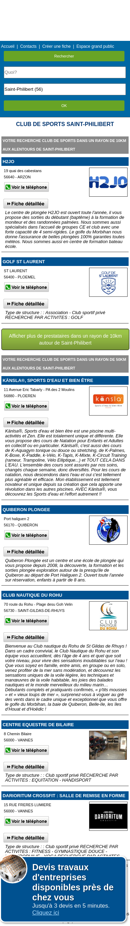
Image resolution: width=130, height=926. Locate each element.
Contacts (28, 46)
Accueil (8, 46)
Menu (64, 5)
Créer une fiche (56, 46)
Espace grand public (95, 46)
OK (64, 106)
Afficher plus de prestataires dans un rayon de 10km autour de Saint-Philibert (65, 339)
